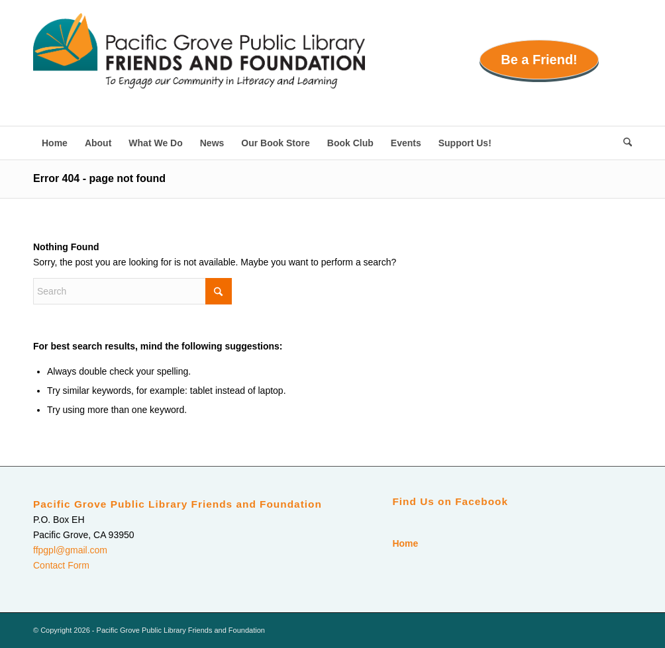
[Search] (623, 143)
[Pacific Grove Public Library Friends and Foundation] (199, 69)
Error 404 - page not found (99, 178)
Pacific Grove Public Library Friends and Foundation (177, 504)
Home (405, 543)
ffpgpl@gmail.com (70, 550)
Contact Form (61, 565)
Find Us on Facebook (450, 501)
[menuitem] (54, 143)
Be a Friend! (539, 59)
